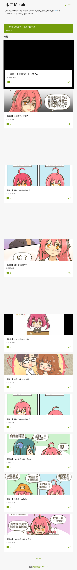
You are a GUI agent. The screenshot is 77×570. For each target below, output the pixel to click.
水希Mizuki (15, 4)
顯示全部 (9, 30)
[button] (68, 82)
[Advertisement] (38, 146)
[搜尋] (64, 4)
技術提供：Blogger (38, 567)
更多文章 (38, 558)
